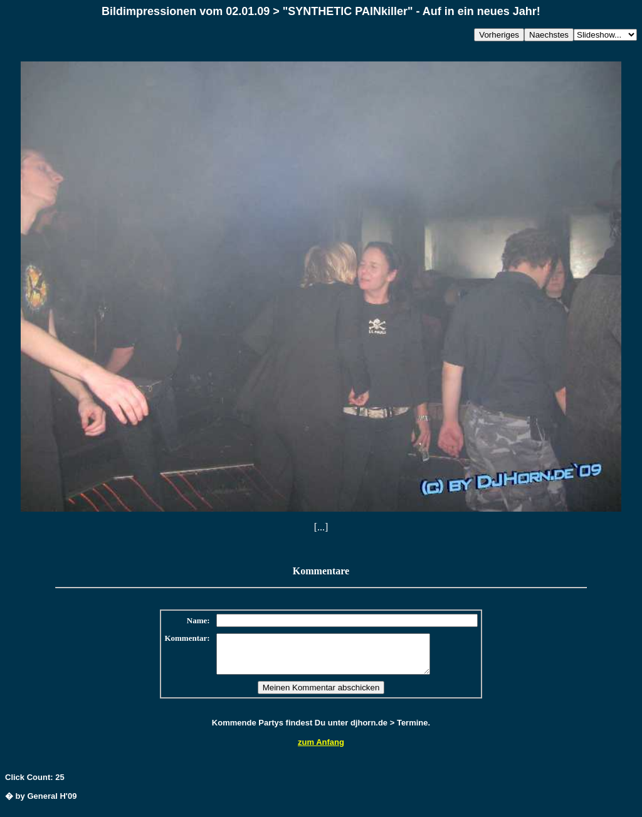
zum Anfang (321, 749)
